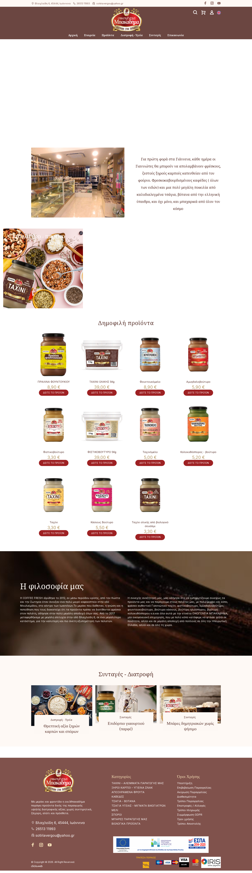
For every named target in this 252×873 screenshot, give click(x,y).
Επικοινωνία (175, 35)
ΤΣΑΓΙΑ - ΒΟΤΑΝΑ (123, 812)
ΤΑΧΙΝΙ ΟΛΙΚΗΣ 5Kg (101, 381)
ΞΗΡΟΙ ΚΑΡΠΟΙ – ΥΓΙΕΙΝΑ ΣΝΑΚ (132, 798)
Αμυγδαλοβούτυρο (198, 381)
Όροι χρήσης (185, 830)
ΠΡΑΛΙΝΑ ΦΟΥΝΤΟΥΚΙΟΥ (54, 381)
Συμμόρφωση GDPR (189, 825)
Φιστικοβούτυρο (53, 455)
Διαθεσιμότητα (186, 807)
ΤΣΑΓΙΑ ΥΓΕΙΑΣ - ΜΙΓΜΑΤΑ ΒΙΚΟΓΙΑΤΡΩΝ (139, 816)
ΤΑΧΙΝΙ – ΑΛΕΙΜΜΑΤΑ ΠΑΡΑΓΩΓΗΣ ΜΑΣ (138, 794)
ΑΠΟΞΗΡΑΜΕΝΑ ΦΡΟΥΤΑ (128, 803)
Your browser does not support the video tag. (126, 102)
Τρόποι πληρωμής (188, 821)
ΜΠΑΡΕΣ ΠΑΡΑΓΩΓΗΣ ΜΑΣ (129, 830)
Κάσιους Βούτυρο (102, 529)
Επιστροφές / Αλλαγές (191, 816)
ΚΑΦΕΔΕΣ (118, 807)
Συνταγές (155, 35)
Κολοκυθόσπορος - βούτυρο (198, 455)
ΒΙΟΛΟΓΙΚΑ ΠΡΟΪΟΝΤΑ (126, 834)
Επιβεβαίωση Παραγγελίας (194, 798)
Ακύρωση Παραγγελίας (192, 803)
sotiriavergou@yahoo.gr (109, 3)
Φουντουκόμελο (150, 381)
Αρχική (73, 35)
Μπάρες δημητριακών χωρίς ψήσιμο (190, 737)
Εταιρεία (89, 35)
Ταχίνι (54, 529)
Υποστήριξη (184, 794)
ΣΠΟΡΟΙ (117, 825)
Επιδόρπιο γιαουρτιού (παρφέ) (126, 737)
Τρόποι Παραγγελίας (190, 812)
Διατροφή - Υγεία (132, 35)
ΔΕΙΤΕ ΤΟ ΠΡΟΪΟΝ (53, 396)
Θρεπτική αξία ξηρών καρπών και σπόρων (62, 739)
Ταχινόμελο (150, 455)
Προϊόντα (108, 35)
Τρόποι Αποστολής (189, 834)
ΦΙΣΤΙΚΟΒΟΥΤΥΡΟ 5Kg (102, 455)
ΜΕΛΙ (115, 821)
